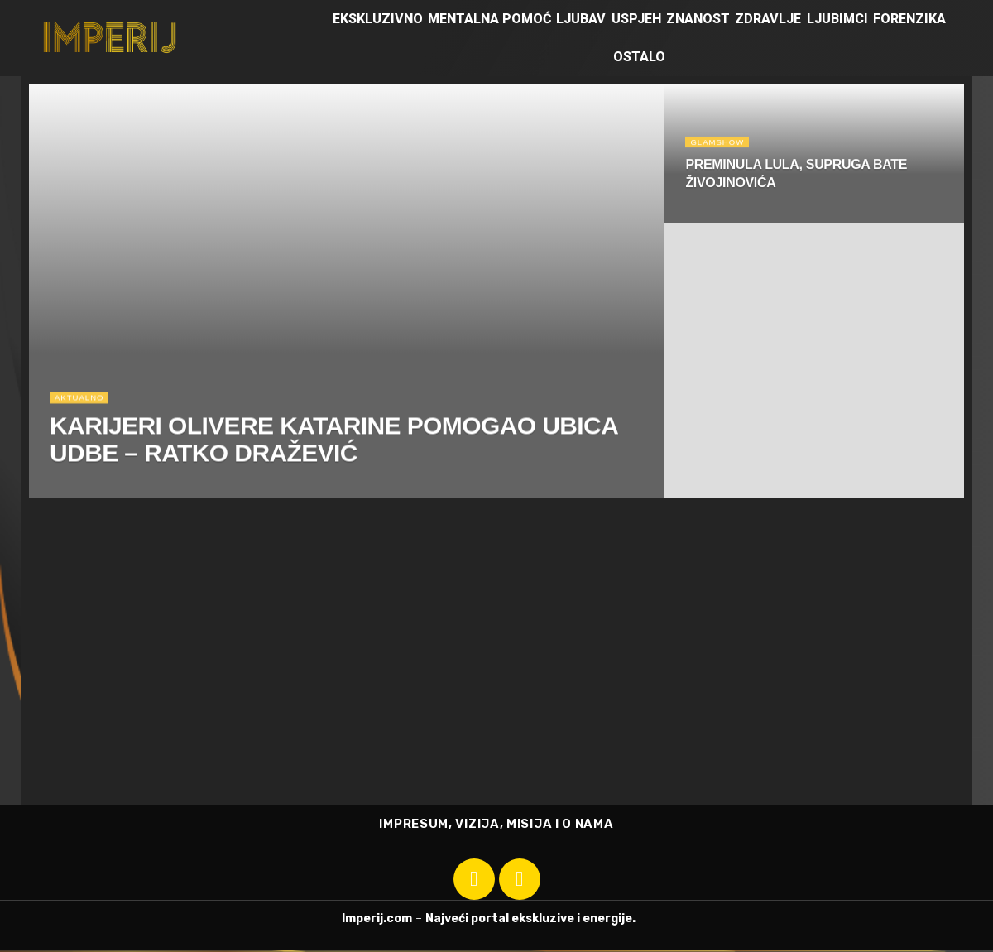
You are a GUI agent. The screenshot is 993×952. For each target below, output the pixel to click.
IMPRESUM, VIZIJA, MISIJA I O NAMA (496, 824)
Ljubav (581, 18)
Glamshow (720, 145)
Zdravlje (768, 18)
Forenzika (909, 18)
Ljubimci (837, 18)
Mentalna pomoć (489, 18)
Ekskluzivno (378, 18)
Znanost (698, 18)
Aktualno (82, 404)
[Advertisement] (496, 680)
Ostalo (639, 57)
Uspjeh (636, 18)
